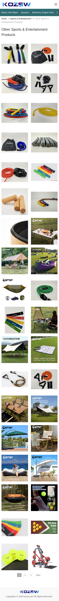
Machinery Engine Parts (43, 12)
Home (4, 18)
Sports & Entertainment (20, 18)
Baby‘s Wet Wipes (9, 12)
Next (38, 575)
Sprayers (25, 12)
